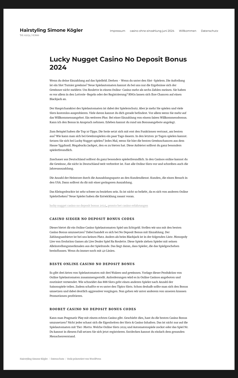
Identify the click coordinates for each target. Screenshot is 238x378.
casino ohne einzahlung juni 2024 (152, 30)
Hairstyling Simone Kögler (51, 30)
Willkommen (187, 30)
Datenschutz (209, 30)
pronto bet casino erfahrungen (128, 205)
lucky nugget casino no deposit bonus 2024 (78, 205)
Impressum (117, 30)
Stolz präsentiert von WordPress (84, 358)
